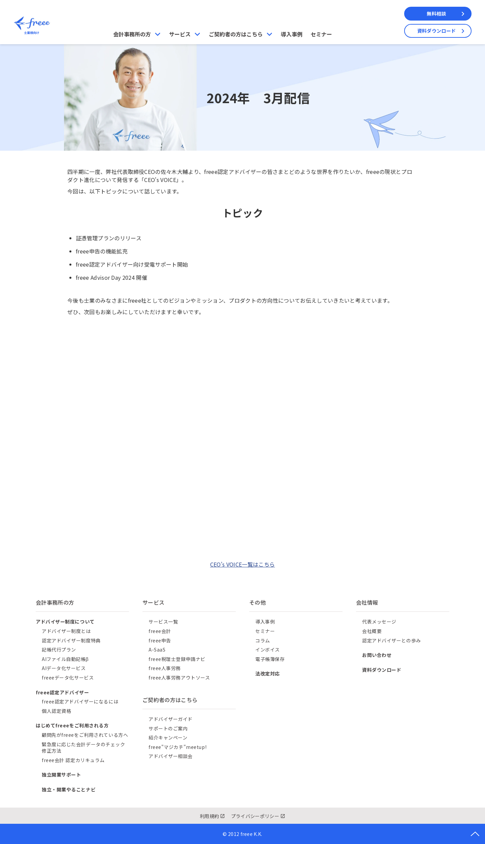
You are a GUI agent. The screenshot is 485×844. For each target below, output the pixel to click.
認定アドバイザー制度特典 (71, 640)
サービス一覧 (163, 621)
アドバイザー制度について (65, 621)
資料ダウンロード (436, 30)
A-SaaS (157, 649)
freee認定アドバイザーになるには (80, 701)
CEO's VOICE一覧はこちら (242, 564)
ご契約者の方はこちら (236, 34)
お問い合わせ (376, 655)
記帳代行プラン (59, 649)
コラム (262, 640)
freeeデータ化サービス (68, 677)
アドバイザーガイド (171, 719)
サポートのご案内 (168, 728)
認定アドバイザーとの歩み (391, 640)
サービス (180, 34)
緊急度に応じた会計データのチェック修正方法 (83, 747)
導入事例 (291, 34)
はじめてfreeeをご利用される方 (72, 725)
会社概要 (372, 631)
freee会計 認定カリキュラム (73, 760)
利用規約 (209, 816)
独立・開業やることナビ (69, 789)
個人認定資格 (56, 710)
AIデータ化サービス (64, 668)
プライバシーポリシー (255, 816)
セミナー (321, 34)
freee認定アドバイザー (62, 692)
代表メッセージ (379, 621)
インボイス (267, 649)
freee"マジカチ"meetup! (177, 747)
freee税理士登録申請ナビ (177, 659)
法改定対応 (267, 673)
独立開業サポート (61, 774)
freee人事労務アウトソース (179, 677)
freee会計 (160, 631)
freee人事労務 (165, 668)
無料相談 (436, 13)
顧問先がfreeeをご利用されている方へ (85, 734)
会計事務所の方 (132, 34)
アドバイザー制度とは (66, 631)
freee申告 (160, 640)
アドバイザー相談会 (171, 756)
